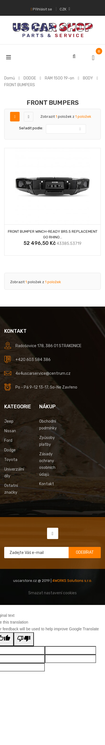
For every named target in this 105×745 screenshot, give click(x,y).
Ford (8, 440)
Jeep (8, 421)
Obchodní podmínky (48, 425)
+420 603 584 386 (33, 359)
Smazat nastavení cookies (52, 593)
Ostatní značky (11, 489)
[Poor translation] (24, 639)
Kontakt (46, 484)
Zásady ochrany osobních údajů (47, 464)
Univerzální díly (14, 472)
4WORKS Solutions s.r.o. (72, 580)
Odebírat (85, 552)
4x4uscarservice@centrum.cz (43, 373)
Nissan (10, 431)
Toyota (10, 459)
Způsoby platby (47, 441)
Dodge (10, 450)
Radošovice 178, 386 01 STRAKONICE (48, 345)
